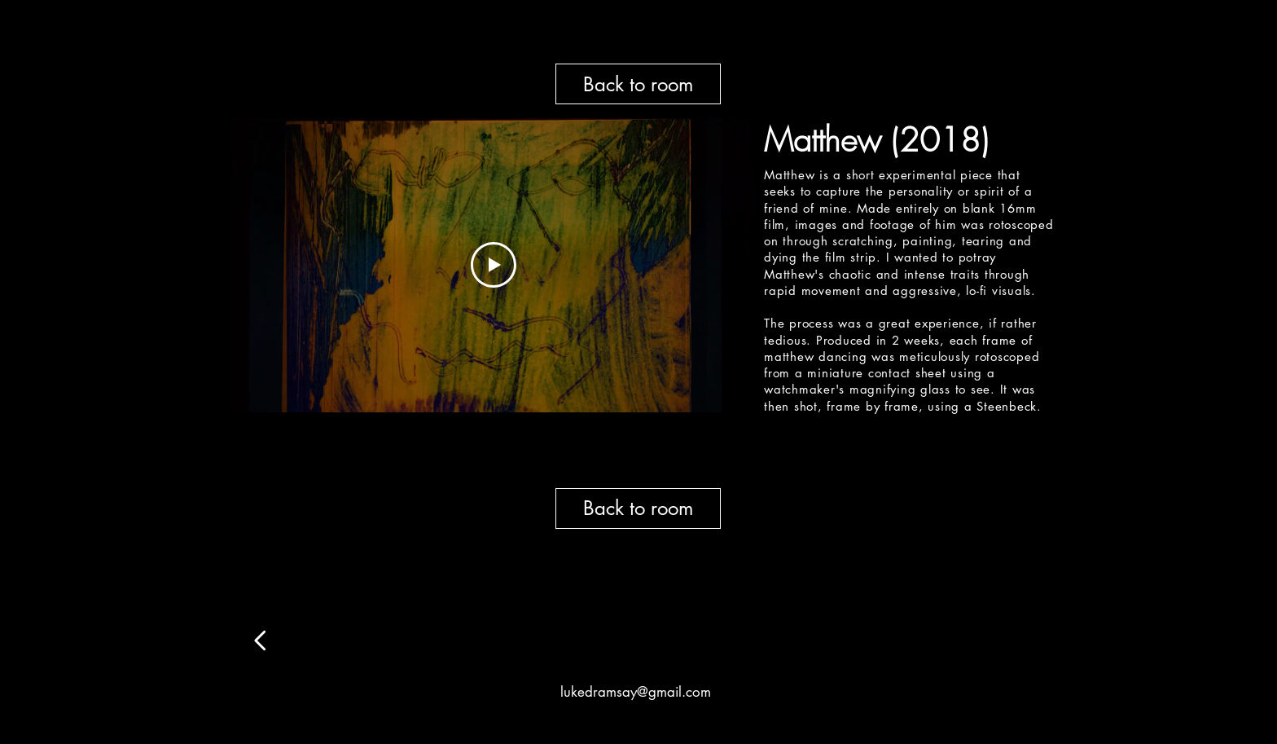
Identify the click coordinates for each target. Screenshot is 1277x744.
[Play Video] (493, 265)
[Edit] (261, 640)
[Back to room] (638, 84)
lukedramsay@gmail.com (635, 692)
